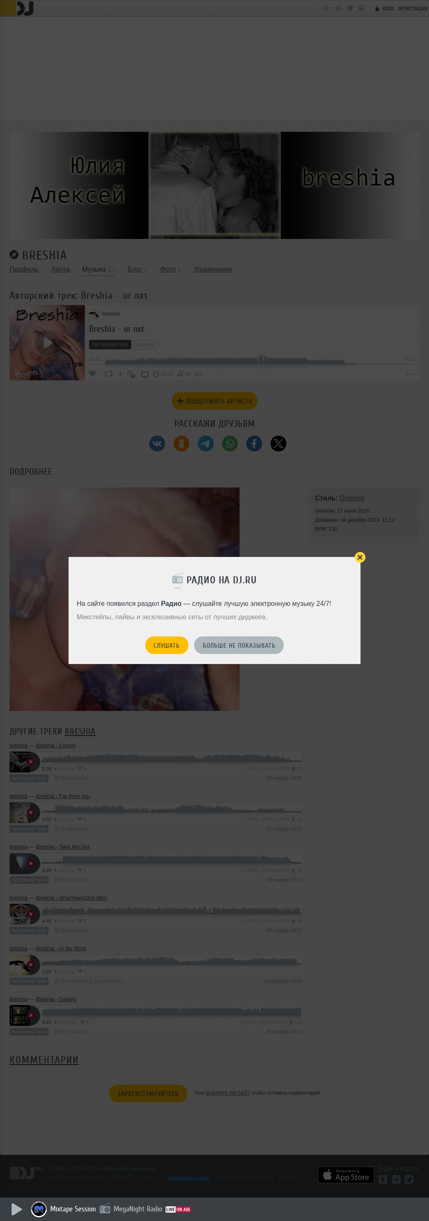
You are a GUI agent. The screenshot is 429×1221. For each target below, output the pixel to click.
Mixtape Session (74, 1209)
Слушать (166, 645)
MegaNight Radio (139, 1209)
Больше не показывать (239, 645)
